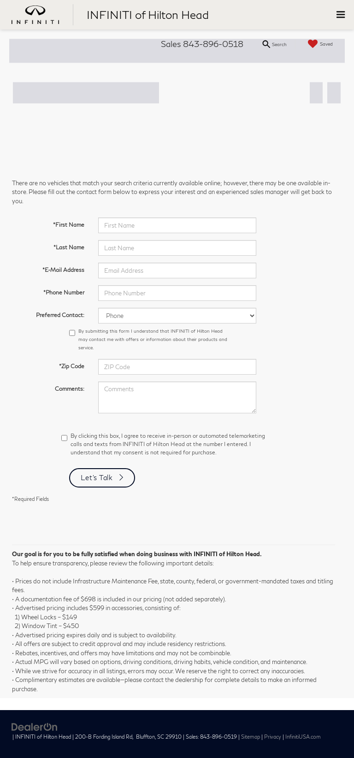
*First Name (68, 224)
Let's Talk (97, 477)
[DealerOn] (34, 726)
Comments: (69, 388)
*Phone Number (63, 292)
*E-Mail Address (63, 269)
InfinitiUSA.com (303, 737)
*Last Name (68, 247)
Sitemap (250, 737)
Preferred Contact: (60, 314)
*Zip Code (71, 366)
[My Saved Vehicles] (319, 44)
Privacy (272, 737)
